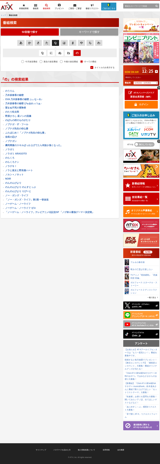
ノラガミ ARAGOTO (16, 154)
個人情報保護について (86, 450)
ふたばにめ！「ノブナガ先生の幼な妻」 (26, 133)
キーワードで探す (89, 32)
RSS (148, 252)
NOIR (8, 179)
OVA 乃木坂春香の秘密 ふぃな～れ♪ (23, 99)
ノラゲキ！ (11, 166)
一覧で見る (151, 298)
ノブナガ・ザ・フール (16, 124)
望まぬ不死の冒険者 (15, 108)
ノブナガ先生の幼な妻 (16, 129)
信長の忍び (11, 137)
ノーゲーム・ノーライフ (18, 204)
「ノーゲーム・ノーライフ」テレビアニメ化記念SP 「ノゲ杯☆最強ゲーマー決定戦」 (49, 212)
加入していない (146, 144)
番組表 (128, 83)
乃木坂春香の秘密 (14, 95)
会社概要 (120, 450)
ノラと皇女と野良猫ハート (19, 170)
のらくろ (9, 158)
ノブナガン (11, 141)
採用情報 (106, 450)
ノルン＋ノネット (14, 175)
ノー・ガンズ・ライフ (16, 196)
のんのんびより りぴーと (18, 191)
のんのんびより (13, 183)
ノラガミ (9, 150)
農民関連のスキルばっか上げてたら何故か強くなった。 (34, 145)
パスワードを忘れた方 (62, 450)
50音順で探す (30, 32)
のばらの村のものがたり (18, 120)
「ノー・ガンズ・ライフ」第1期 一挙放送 (27, 200)
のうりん (9, 91)
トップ (3, 15)
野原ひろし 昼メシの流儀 (18, 116)
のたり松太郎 (12, 112)
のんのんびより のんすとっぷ (20, 187)
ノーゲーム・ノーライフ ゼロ (20, 208)
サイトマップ (41, 450)
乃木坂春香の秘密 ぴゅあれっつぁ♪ (23, 104)
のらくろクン (12, 162)
